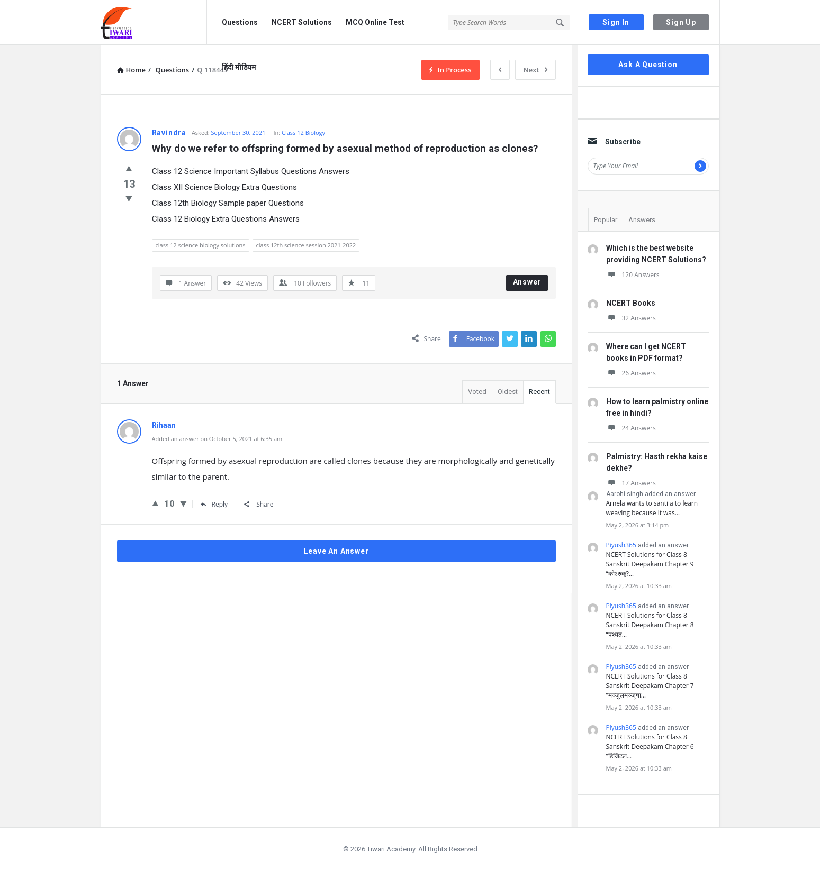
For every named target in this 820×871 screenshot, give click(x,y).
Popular (605, 220)
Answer (527, 282)
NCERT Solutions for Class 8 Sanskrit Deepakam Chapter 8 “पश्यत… (650, 625)
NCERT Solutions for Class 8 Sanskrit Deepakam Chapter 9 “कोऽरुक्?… (650, 564)
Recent (539, 392)
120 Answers (633, 274)
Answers (641, 220)
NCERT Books (630, 303)
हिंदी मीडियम (239, 67)
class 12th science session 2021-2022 (306, 245)
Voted (477, 392)
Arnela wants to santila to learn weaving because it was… (652, 508)
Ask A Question (647, 64)
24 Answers (631, 428)
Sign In (615, 22)
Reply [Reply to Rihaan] (214, 504)
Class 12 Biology (303, 132)
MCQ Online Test (375, 22)
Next (535, 70)
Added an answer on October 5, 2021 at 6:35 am (217, 439)
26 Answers (631, 373)
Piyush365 (621, 544)
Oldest (508, 392)
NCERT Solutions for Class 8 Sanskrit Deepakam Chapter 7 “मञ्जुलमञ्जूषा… (650, 686)
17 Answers (631, 483)
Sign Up (681, 22)
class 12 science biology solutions (201, 245)
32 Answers (631, 318)
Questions (240, 22)
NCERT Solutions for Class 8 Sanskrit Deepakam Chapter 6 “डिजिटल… (650, 746)
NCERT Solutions (302, 22)
